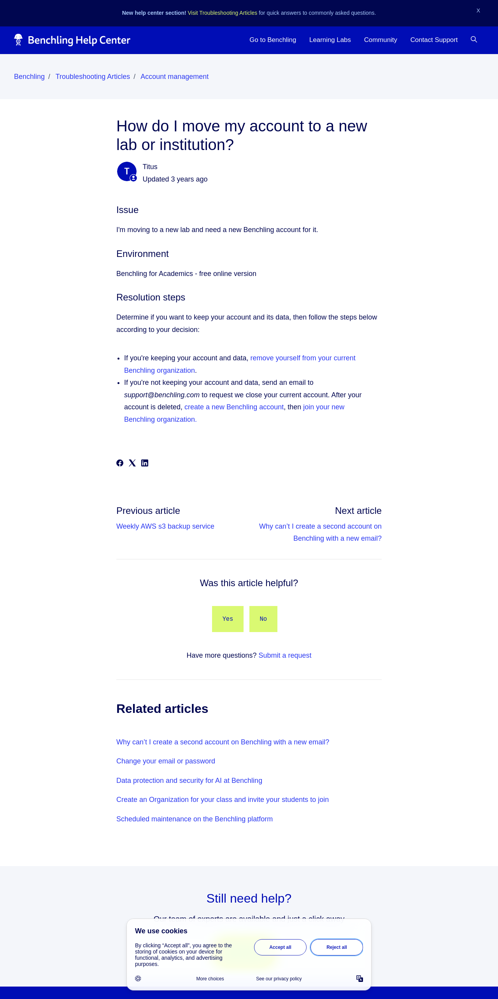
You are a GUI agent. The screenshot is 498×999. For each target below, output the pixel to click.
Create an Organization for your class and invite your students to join (222, 799)
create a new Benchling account (234, 407)
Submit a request (285, 655)
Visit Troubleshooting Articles (223, 13)
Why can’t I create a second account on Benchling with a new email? (222, 742)
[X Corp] (132, 464)
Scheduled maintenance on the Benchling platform (194, 819)
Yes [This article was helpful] (228, 619)
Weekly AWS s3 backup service (165, 526)
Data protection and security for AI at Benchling (189, 780)
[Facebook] (119, 464)
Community (380, 40)
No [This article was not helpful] (263, 619)
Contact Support (434, 40)
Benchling (29, 76)
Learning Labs (330, 40)
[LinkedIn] (144, 464)
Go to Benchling (272, 40)
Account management (174, 76)
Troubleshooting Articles (93, 76)
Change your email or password (165, 761)
